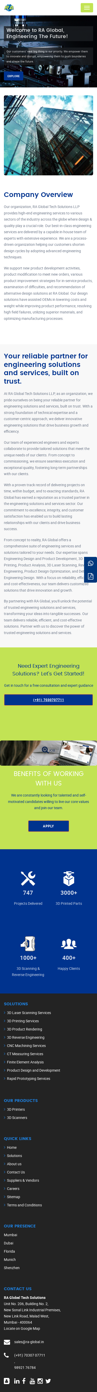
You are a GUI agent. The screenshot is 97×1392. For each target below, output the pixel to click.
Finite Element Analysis (25, 1062)
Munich (10, 1259)
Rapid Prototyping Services (28, 1078)
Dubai (8, 1243)
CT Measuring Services (25, 1053)
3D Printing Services (23, 1020)
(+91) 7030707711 (48, 700)
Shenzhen (12, 1267)
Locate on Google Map (22, 1328)
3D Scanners (17, 1117)
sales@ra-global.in (29, 1341)
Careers (13, 1188)
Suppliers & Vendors (23, 1180)
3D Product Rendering (24, 1029)
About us (14, 1163)
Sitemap (13, 1196)
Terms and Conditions (24, 1205)
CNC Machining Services (26, 1045)
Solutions (14, 1155)
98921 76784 (25, 1367)
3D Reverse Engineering (25, 1037)
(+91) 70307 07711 (29, 1355)
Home (12, 1147)
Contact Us (16, 1172)
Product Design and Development (33, 1070)
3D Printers (16, 1109)
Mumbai (10, 1234)
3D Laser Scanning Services (29, 1012)
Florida (9, 1251)
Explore (14, 76)
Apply (48, 826)
